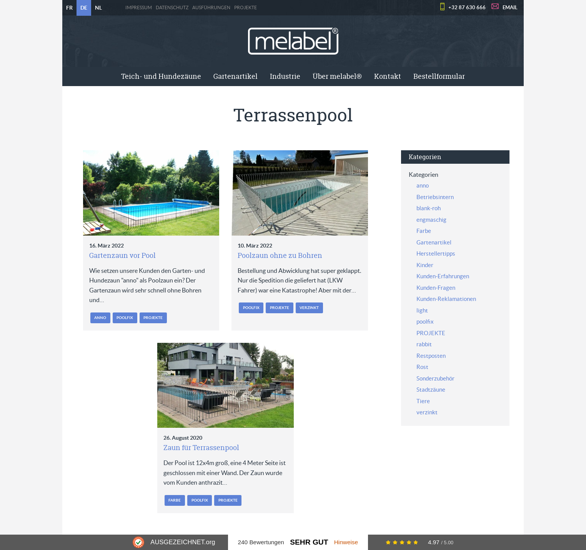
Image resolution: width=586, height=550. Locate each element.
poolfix (125, 318)
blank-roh (428, 208)
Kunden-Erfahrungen (442, 276)
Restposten (431, 355)
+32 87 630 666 (467, 7)
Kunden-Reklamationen (446, 299)
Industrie (285, 76)
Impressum (138, 7)
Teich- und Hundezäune (161, 76)
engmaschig (431, 219)
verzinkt (309, 308)
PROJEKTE (245, 7)
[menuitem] (161, 76)
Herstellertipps (435, 253)
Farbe (174, 500)
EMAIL (510, 7)
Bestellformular (439, 76)
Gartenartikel (235, 76)
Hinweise (346, 542)
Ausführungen (211, 7)
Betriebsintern (435, 197)
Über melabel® (337, 76)
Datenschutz (172, 7)
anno (100, 318)
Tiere (423, 401)
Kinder (424, 265)
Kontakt (387, 76)
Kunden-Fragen (435, 287)
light (422, 310)
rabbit (424, 344)
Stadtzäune (430, 389)
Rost (422, 367)
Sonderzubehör (435, 378)
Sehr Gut (309, 542)
